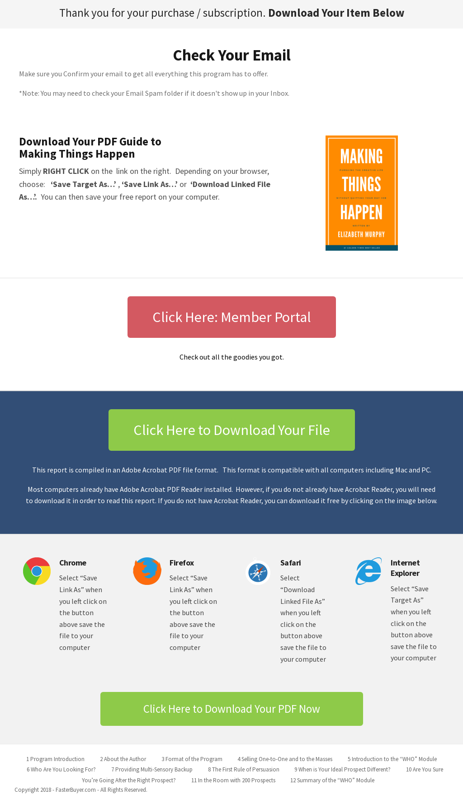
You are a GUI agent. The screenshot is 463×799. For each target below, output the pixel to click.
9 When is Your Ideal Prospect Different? (342, 769)
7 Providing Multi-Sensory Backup (152, 769)
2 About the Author (123, 759)
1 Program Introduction (55, 759)
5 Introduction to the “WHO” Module (392, 759)
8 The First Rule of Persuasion (243, 769)
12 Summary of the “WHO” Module (332, 780)
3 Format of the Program (191, 759)
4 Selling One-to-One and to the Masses (284, 759)
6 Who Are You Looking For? (61, 769)
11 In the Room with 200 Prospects (233, 780)
